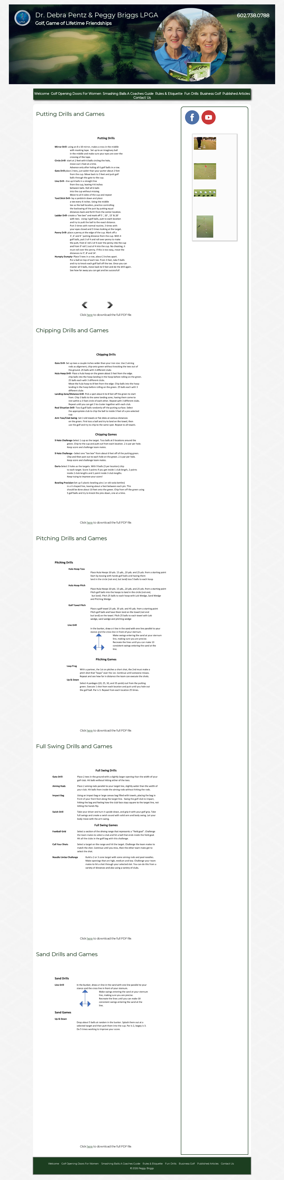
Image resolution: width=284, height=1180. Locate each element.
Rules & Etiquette (169, 94)
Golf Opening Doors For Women (76, 94)
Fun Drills (191, 94)
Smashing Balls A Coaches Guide (128, 94)
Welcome (41, 94)
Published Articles (236, 94)
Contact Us (142, 98)
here (90, 314)
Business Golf (210, 94)
